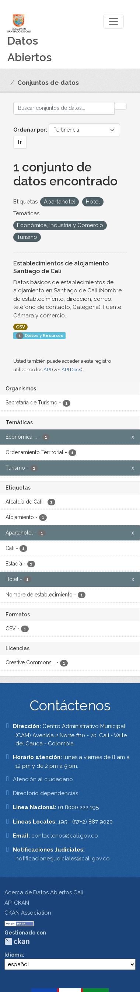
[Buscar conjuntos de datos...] (64, 108)
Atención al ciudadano (43, 779)
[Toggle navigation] (113, 21)
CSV (20, 327)
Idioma (13, 955)
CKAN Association (27, 912)
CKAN (16, 941)
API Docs (71, 369)
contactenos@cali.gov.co (64, 835)
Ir (20, 142)
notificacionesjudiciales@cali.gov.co (62, 858)
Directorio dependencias (45, 793)
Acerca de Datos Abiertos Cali (43, 892)
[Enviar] (120, 106)
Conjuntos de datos (48, 82)
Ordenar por (29, 130)
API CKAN (16, 902)
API (47, 369)
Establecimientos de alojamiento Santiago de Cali (61, 267)
